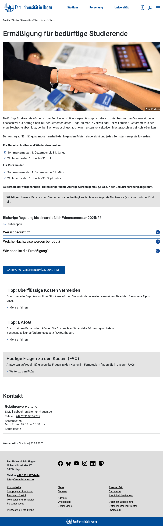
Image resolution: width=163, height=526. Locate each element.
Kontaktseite (13, 428)
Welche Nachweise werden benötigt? (31, 241)
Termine (62, 491)
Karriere (62, 497)
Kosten (24, 20)
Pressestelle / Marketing (20, 509)
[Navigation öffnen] (158, 8)
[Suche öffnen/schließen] (150, 8)
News (61, 487)
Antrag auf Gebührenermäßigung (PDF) (33, 269)
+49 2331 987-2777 (28, 416)
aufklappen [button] (12, 224)
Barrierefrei (115, 491)
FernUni (6, 20)
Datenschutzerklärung (121, 501)
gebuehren (21, 411)
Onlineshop (64, 501)
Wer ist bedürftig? (16, 232)
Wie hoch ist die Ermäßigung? (25, 251)
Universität (121, 7)
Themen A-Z (116, 487)
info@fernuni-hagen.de (20, 479)
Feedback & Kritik (16, 495)
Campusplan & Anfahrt (20, 491)
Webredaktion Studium (16, 443)
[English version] (142, 7)
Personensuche (15, 503)
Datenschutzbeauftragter (123, 506)
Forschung (96, 7)
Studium (72, 7)
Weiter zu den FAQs (21, 371)
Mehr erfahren (19, 307)
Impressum (115, 509)
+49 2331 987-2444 (28, 475)
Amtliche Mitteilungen (121, 495)
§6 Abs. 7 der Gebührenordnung (118, 186)
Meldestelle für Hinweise (20, 499)
